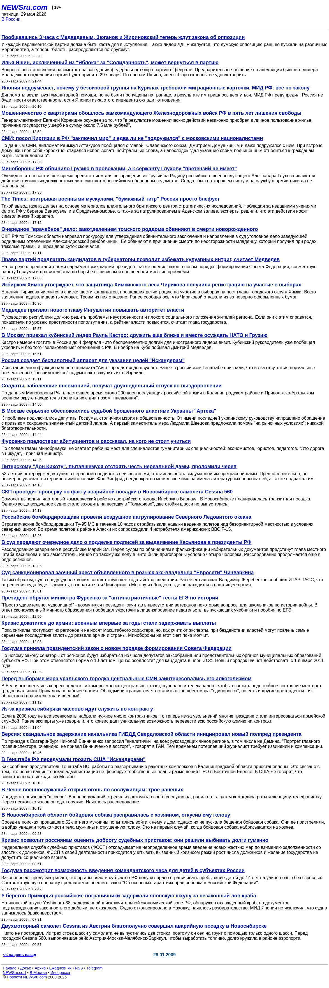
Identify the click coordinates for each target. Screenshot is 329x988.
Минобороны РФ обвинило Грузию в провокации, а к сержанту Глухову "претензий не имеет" (119, 168)
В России (10, 19)
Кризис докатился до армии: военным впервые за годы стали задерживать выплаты (108, 623)
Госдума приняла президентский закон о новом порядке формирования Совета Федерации (116, 648)
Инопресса (60, 972)
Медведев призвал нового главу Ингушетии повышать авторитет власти (92, 310)
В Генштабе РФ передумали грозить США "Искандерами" (73, 759)
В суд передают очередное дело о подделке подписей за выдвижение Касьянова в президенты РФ (126, 542)
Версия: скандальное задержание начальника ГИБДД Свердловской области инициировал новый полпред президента (151, 734)
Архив (40, 968)
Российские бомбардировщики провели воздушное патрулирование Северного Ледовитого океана (126, 517)
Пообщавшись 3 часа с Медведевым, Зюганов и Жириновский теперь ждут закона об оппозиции (123, 37)
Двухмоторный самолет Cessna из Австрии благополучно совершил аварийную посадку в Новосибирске (134, 926)
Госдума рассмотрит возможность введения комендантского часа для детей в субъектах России (123, 870)
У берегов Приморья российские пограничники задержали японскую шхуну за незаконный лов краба (128, 896)
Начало (10, 968)
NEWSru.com (24, 7)
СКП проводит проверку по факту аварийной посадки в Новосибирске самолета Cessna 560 (117, 492)
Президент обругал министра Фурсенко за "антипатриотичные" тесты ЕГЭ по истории (109, 598)
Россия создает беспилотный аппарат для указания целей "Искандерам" (93, 360)
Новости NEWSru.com (27, 977)
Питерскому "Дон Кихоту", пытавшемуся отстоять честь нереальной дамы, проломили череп (119, 466)
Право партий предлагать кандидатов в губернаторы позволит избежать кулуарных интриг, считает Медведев (140, 259)
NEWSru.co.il (14, 972)
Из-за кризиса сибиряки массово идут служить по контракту (77, 709)
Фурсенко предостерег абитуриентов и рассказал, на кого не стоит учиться (96, 441)
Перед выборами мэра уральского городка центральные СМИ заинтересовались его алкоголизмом (126, 678)
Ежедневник (60, 968)
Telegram (95, 968)
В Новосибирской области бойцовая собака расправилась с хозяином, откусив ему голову (115, 815)
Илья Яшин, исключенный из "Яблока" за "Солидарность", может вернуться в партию (110, 62)
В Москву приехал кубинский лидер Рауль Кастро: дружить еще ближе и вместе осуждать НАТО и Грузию (134, 335)
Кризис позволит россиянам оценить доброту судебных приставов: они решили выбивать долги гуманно (134, 840)
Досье (25, 968)
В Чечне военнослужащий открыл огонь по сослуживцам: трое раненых (92, 789)
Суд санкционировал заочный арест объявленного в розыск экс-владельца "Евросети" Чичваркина (127, 572)
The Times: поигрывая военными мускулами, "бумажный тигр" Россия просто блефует (110, 199)
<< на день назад (19, 954)
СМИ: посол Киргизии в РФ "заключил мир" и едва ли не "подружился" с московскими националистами (132, 138)
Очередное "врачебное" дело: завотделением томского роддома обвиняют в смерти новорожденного (129, 229)
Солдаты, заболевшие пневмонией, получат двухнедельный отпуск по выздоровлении (111, 386)
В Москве (38, 972)
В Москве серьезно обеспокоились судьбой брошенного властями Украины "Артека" (108, 411)
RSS (79, 968)
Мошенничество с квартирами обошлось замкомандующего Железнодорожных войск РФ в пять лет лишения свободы (151, 113)
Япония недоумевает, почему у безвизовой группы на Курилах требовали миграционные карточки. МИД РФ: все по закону (155, 88)
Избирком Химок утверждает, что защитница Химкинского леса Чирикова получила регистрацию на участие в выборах (151, 285)
